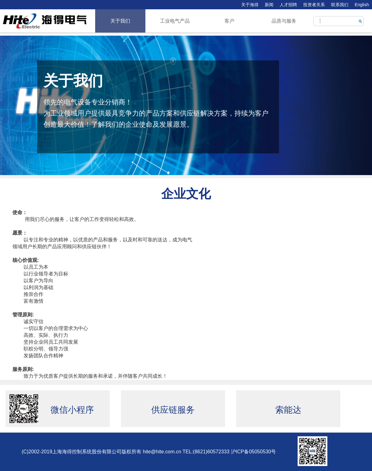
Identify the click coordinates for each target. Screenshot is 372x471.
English (362, 4)
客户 (229, 21)
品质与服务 (284, 21)
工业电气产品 (175, 21)
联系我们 (339, 4)
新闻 (269, 4)
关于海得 (250, 4)
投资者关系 (314, 4)
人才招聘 (288, 4)
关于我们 (120, 21)
